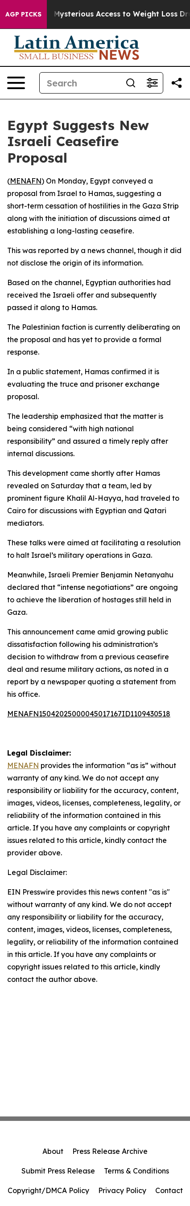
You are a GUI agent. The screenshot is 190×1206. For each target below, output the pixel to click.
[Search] (80, 83)
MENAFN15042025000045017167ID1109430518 (88, 713)
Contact (169, 1190)
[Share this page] (176, 83)
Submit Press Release (58, 1170)
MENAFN (25, 180)
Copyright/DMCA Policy (48, 1190)
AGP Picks (23, 14)
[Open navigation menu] (16, 83)
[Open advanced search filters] (152, 83)
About (52, 1151)
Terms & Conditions (136, 1170)
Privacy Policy (122, 1190)
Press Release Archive (110, 1151)
